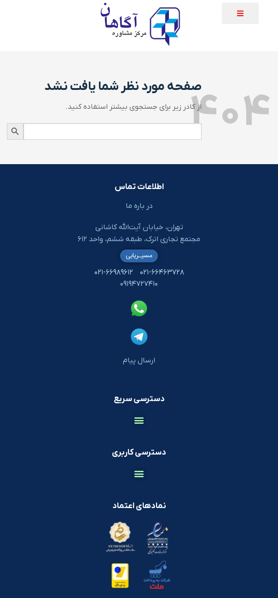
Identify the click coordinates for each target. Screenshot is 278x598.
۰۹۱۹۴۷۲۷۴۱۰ (139, 284)
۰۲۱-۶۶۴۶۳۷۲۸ (162, 272)
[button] (240, 13)
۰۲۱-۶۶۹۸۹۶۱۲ (113, 272)
